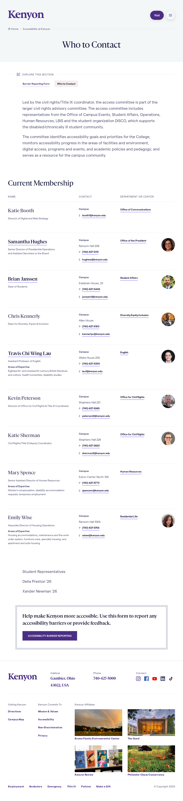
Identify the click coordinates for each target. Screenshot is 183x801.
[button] (170, 15)
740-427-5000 (104, 678)
